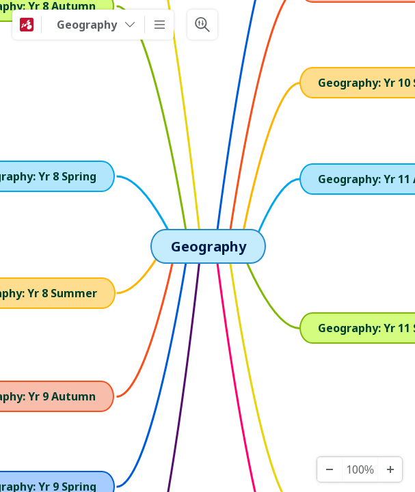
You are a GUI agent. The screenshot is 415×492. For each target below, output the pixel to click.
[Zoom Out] (329, 469)
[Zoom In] (389, 469)
